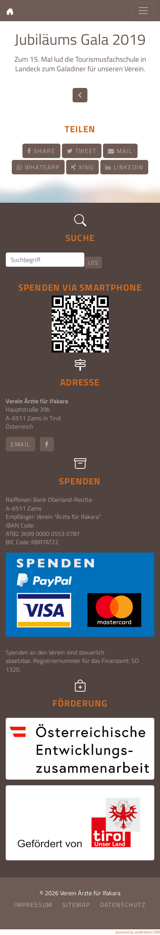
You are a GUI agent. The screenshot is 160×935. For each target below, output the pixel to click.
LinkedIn (124, 167)
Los (93, 262)
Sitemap (76, 904)
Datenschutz (123, 904)
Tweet (82, 150)
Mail (120, 150)
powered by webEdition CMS (138, 932)
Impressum (33, 904)
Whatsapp (38, 167)
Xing (82, 167)
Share (41, 150)
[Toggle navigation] (143, 10)
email (20, 444)
